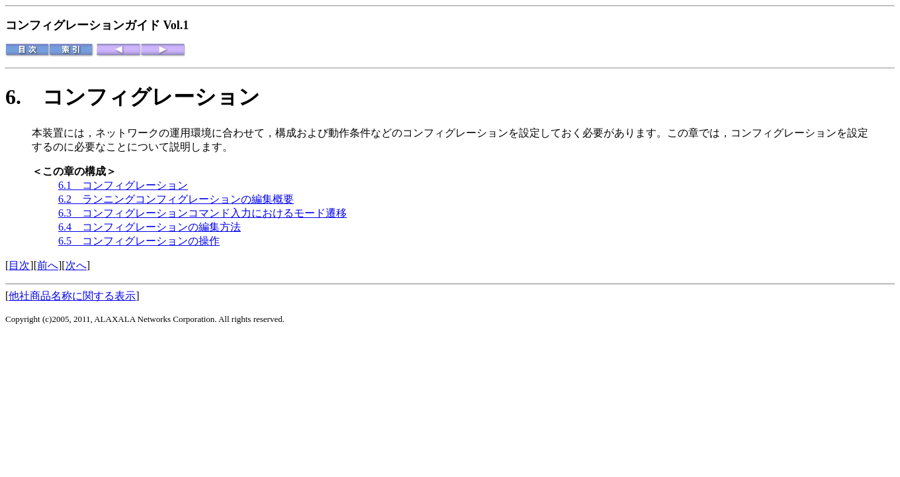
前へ (47, 265)
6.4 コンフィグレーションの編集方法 (149, 227)
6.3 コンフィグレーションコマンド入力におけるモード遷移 (202, 213)
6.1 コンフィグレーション (123, 185)
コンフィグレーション (151, 97)
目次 (19, 265)
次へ (76, 265)
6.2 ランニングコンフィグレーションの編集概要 (176, 199)
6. (23, 97)
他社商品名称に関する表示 (72, 295)
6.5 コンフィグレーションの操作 (139, 240)
